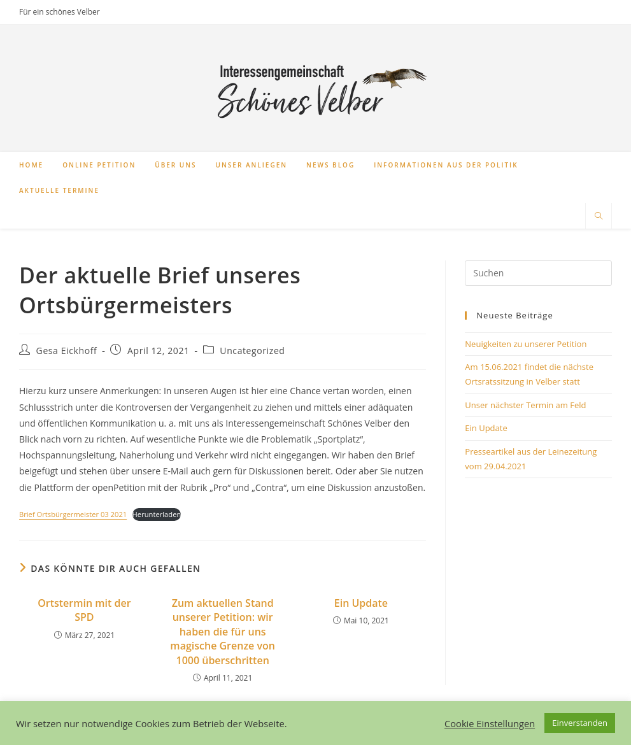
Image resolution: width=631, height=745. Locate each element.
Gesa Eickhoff (66, 350)
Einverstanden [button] (579, 722)
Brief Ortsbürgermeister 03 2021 (73, 514)
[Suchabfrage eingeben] (538, 273)
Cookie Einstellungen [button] (489, 723)
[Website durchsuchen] (598, 216)
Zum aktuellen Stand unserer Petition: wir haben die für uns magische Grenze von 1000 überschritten (222, 631)
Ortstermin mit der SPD (84, 610)
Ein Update (361, 603)
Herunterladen (156, 514)
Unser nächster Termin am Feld (525, 405)
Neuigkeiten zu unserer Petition (525, 344)
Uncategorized (252, 350)
